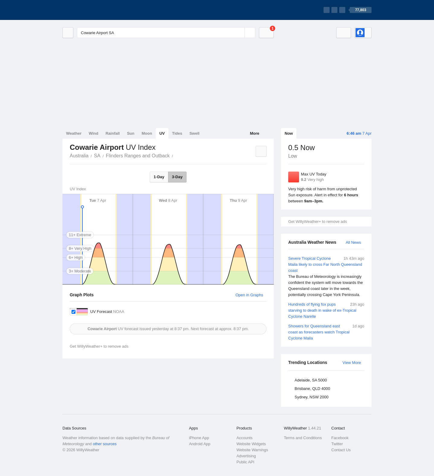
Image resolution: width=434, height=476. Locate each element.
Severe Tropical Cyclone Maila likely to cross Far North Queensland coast (326, 277)
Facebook (340, 438)
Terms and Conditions (303, 438)
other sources (104, 444)
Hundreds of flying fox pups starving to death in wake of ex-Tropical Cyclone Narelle (326, 310)
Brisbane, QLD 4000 (312, 388)
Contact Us (341, 450)
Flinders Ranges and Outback (138, 155)
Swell (194, 133)
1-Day (159, 177)
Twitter (337, 444)
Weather (73, 133)
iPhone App (199, 438)
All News (353, 242)
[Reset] (239, 32)
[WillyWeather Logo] (90, 10)
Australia (79, 155)
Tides (177, 133)
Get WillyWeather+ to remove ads (317, 221)
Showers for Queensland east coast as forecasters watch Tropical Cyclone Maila (326, 331)
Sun (131, 133)
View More (352, 362)
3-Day (177, 177)
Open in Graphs (249, 295)
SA (97, 155)
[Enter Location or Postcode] (166, 32)
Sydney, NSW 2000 (311, 397)
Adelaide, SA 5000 (311, 380)
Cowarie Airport (176, 155)
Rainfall (113, 133)
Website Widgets (251, 444)
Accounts (244, 438)
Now (289, 133)
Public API (245, 462)
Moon (147, 133)
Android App (199, 444)
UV (162, 133)
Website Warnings (252, 450)
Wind (93, 133)
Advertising (246, 456)
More (254, 133)
